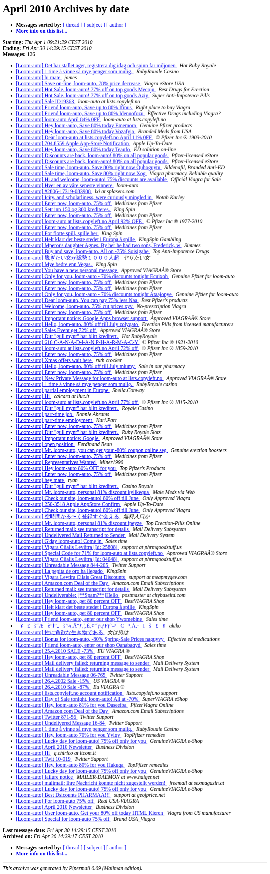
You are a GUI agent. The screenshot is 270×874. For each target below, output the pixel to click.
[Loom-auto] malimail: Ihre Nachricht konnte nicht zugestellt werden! (91, 783)
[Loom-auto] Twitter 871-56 (47, 717)
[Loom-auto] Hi (33, 396)
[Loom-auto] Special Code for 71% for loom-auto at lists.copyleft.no (90, 553)
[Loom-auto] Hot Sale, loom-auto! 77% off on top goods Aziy (82, 95)
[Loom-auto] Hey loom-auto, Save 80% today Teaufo (73, 149)
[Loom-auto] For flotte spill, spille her (57, 233)
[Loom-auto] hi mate (39, 77)
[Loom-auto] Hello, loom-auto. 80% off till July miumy (76, 366)
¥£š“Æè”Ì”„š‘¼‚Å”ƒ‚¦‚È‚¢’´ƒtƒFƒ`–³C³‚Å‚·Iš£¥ (91, 626)
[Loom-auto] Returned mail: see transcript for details (73, 529)
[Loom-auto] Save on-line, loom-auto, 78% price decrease (78, 83)
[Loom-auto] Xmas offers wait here (54, 360)
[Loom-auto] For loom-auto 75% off (55, 801)
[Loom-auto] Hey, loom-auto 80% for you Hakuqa (70, 765)
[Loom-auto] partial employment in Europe (63, 390)
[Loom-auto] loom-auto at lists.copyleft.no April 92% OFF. (80, 221)
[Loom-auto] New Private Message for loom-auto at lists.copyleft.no (89, 378)
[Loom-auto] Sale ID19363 (45, 101)
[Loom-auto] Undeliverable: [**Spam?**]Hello (68, 595)
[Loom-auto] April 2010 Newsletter (54, 747)
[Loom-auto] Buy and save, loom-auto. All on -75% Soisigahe (83, 251)
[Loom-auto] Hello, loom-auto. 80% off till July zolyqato (77, 324)
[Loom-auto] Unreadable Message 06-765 (61, 675)
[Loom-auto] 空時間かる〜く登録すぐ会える (68, 516)
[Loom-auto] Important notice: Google (58, 438)
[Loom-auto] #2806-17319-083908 (54, 191)
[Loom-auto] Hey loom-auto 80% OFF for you (66, 468)
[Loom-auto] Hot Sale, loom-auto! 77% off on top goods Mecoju (86, 89)
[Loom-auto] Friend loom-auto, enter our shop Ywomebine (79, 619)
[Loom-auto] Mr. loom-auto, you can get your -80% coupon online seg (92, 450)
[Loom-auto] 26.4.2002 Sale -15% (53, 681)
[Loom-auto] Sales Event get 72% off (56, 330)
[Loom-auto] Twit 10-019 (44, 759)
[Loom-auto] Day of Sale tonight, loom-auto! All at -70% (77, 699)
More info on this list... (41, 31)
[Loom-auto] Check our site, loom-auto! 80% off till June (78, 498)
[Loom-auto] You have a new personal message (67, 270)
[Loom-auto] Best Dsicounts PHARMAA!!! (63, 795)
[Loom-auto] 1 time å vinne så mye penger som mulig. (75, 71)
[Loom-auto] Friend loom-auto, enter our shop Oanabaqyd (79, 645)
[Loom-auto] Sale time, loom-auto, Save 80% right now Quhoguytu (89, 167)
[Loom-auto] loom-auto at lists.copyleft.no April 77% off (77, 402)
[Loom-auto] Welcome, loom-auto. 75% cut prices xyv (75, 306)
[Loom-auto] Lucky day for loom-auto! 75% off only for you (81, 741)
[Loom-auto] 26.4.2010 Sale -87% (53, 687)
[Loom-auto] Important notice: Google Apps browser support (82, 318)
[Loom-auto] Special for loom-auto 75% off (63, 819)
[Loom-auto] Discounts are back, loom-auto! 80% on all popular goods (92, 155)
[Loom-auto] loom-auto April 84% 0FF (58, 119)
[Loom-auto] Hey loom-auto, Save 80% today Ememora (76, 125)
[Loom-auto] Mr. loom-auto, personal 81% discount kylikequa (83, 492)
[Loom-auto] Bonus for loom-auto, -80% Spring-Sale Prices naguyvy (90, 639)
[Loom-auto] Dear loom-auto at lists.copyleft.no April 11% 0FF (84, 137)
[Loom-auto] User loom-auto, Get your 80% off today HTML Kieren (90, 813)
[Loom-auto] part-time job (45, 414)
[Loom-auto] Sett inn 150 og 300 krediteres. (63, 209)
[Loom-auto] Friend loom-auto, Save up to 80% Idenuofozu (80, 113)
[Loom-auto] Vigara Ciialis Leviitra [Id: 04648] (67, 559)
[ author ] (117, 25)
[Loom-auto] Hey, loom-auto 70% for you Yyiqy (69, 735)
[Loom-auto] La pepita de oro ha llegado (60, 571)
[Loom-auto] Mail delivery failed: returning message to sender (83, 663)
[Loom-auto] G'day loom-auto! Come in (59, 541)
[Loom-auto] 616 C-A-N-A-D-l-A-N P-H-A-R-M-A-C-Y (77, 342)
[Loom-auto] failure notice (45, 777)
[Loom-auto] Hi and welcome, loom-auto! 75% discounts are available (92, 179)
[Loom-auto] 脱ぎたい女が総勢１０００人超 (68, 257)
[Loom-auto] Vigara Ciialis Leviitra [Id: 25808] (67, 547)
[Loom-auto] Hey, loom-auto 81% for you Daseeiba (72, 705)
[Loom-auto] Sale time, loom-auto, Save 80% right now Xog (81, 173)
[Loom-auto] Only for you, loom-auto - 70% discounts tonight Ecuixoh (92, 276)
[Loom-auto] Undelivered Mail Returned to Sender (71, 535)
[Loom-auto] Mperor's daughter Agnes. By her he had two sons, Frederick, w (98, 245)
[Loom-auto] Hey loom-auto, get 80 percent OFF (69, 601)
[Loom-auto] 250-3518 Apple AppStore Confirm (68, 504)
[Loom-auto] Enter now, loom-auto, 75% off (64, 203)
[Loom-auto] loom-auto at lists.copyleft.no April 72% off (77, 348)
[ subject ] (94, 25)
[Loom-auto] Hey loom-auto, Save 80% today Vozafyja (75, 131)
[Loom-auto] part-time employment (54, 420)
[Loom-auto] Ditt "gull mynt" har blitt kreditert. (67, 336)
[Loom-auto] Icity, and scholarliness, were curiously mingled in (84, 197)
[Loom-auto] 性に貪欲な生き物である (60, 632)
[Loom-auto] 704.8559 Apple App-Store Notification (73, 143)
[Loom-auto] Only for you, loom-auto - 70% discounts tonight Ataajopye (94, 294)
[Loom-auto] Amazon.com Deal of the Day (62, 583)
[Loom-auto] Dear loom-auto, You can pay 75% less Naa (77, 300)
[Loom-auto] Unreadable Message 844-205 (63, 565)
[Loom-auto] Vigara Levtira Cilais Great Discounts (71, 577)
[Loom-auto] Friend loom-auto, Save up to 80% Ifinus (74, 107)
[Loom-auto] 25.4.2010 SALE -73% (55, 651)
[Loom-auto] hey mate (40, 480)
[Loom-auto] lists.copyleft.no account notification (70, 693)
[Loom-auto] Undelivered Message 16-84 (61, 723)
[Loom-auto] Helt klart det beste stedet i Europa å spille (76, 239)
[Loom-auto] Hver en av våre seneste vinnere (65, 185)
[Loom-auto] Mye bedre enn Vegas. (54, 264)
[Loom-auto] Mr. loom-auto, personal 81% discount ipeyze (79, 523)
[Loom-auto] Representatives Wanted (56, 462)
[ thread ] (73, 25)
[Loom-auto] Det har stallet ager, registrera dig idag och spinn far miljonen (96, 65)
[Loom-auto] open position (45, 444)
